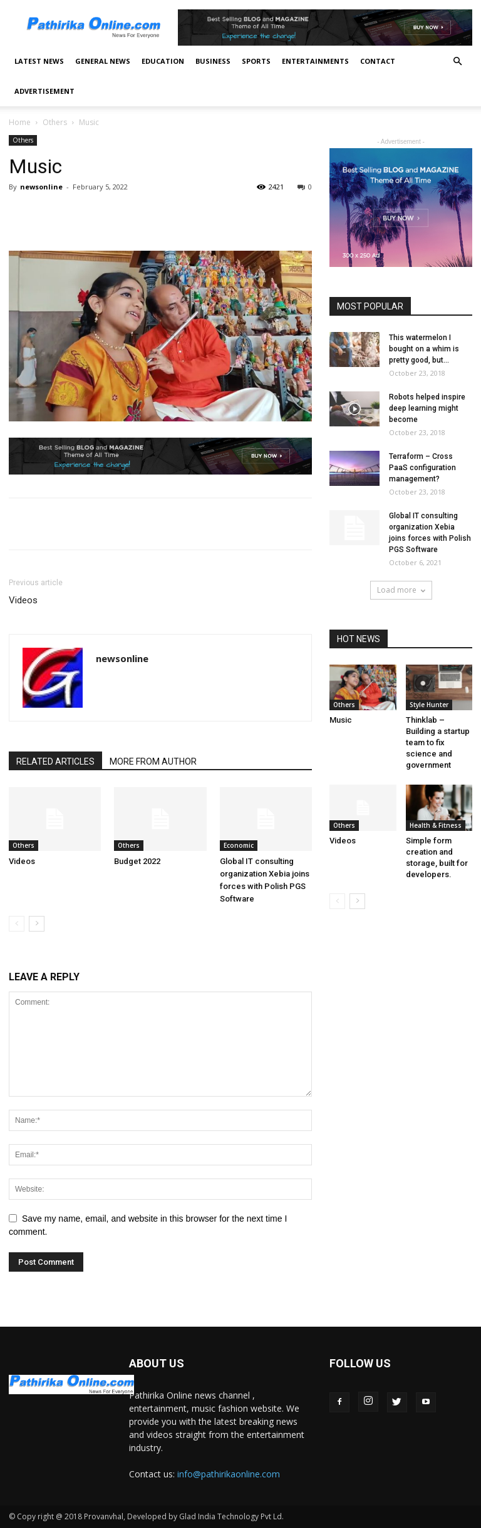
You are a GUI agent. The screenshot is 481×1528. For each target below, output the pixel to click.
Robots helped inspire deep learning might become (427, 408)
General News (102, 61)
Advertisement (44, 91)
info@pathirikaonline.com (228, 1474)
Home (20, 122)
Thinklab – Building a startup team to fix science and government (438, 742)
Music (340, 720)
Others (55, 122)
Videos (23, 600)
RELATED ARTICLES (55, 761)
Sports (256, 61)
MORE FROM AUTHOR (153, 761)
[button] (457, 62)
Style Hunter (429, 704)
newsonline (41, 186)
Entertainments (315, 61)
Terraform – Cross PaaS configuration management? (422, 467)
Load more (401, 590)
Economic (239, 845)
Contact (377, 61)
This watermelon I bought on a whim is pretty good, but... (424, 348)
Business (212, 61)
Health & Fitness (436, 825)
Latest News (39, 61)
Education (163, 61)
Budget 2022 (137, 861)
